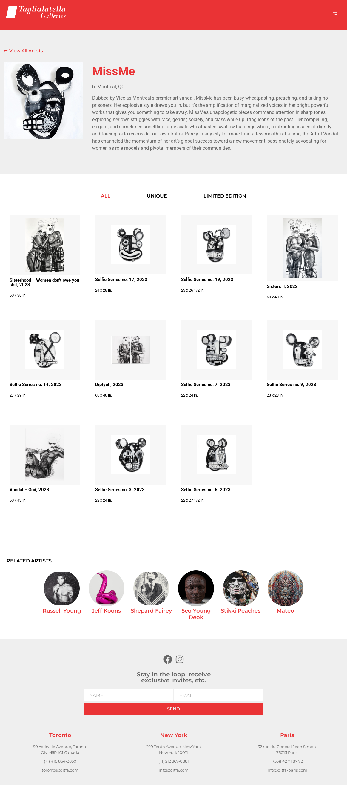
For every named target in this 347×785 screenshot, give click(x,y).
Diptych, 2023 (109, 384)
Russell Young (62, 610)
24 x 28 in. (103, 290)
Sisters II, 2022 (282, 286)
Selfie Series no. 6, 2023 (206, 489)
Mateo (285, 610)
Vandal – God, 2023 (29, 489)
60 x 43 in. (18, 500)
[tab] (105, 196)
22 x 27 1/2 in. (192, 500)
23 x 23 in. (275, 395)
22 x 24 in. (189, 395)
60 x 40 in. (275, 297)
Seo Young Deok (196, 614)
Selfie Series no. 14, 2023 (36, 384)
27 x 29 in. (18, 395)
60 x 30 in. (18, 295)
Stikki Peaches (240, 610)
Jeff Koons (106, 610)
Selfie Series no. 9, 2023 (291, 384)
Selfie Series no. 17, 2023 (121, 279)
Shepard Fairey (151, 610)
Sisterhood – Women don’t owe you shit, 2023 (44, 282)
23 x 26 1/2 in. (192, 290)
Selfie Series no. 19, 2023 (207, 279)
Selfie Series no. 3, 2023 (120, 489)
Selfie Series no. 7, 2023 (206, 384)
